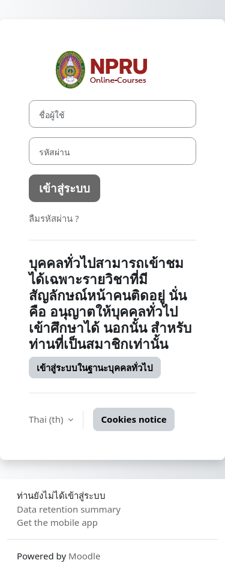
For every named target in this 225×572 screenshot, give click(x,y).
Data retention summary (69, 509)
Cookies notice (133, 419)
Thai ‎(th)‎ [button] (47, 419)
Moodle (84, 556)
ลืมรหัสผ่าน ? (54, 218)
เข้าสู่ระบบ (64, 187)
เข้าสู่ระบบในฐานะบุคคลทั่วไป (95, 368)
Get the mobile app (57, 522)
